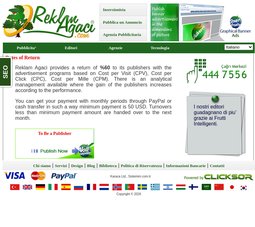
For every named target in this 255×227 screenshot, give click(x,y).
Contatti (217, 165)
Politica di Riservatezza (141, 165)
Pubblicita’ (26, 47)
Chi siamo (42, 165)
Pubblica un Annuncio (122, 22)
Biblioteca (108, 165)
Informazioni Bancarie (186, 165)
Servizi (61, 165)
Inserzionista (114, 9)
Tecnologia (160, 47)
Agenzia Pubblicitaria (122, 34)
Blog (91, 165)
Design (77, 165)
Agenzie (115, 47)
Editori (71, 47)
